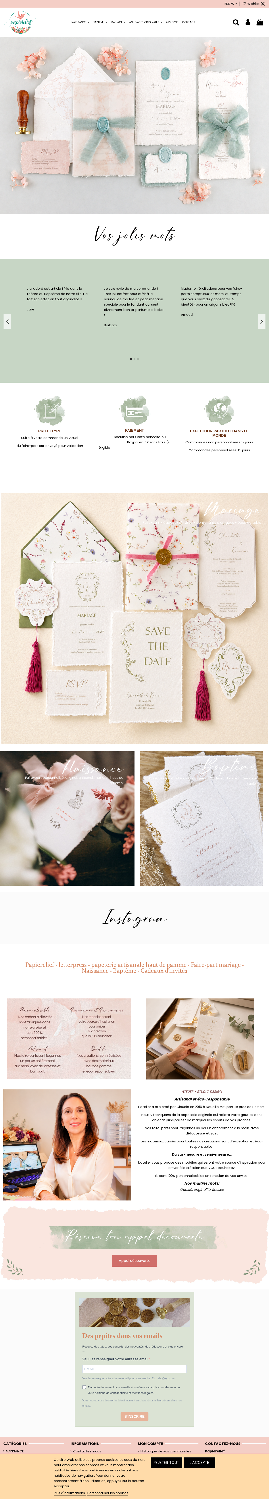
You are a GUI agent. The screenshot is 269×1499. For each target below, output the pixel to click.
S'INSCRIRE (135, 1416)
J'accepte (199, 1462)
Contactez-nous (87, 1451)
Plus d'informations (70, 1493)
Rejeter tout (166, 1462)
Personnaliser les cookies (107, 1493)
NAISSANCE (15, 1451)
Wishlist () (254, 3)
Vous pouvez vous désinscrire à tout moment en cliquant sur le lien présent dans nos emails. (132, 1403)
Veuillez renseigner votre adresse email (115, 1359)
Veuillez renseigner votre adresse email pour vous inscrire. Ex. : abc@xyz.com (128, 1378)
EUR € (231, 3)
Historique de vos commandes (165, 1451)
